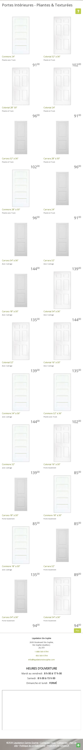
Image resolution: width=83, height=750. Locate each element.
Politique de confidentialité (32, 745)
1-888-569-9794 (41, 651)
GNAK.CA (64, 745)
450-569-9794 (42, 655)
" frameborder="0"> (41, 710)
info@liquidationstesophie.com (41, 659)
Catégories (62, 742)
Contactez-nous (47, 742)
